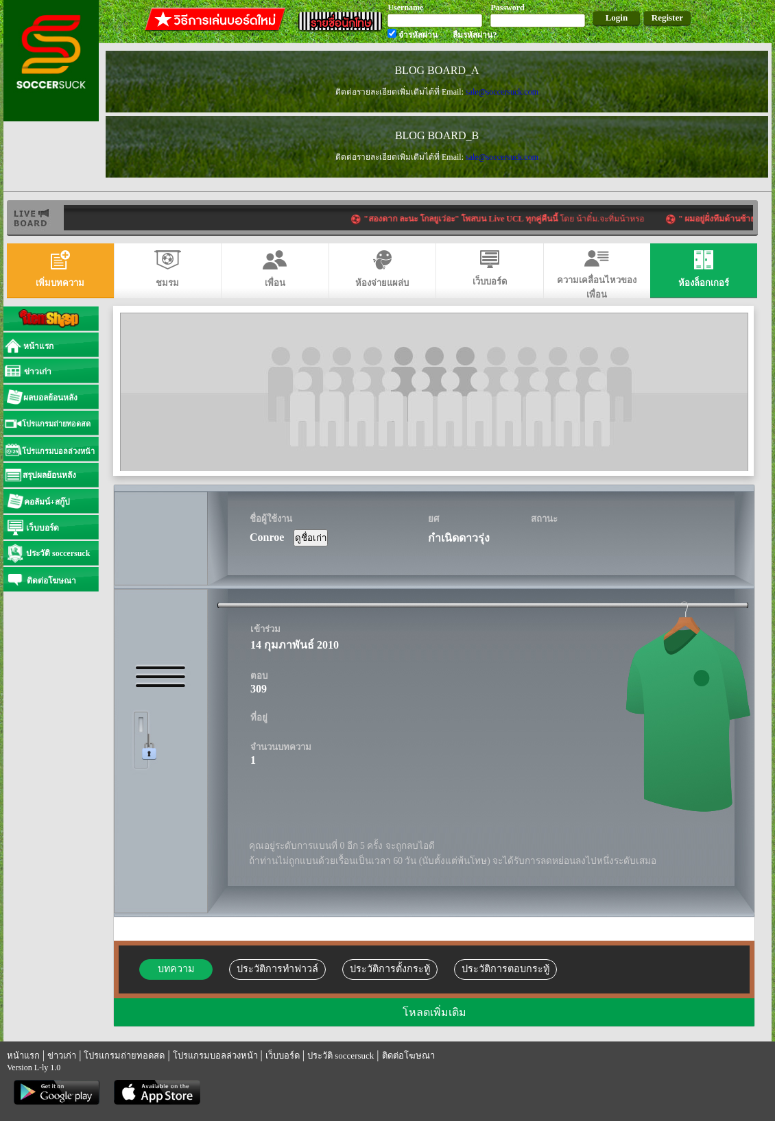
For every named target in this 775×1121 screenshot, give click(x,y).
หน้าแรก (23, 1055)
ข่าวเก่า (61, 1055)
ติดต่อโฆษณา (408, 1055)
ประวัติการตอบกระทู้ (505, 968)
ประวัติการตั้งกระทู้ (390, 968)
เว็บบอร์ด (282, 1055)
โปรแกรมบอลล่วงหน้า (215, 1055)
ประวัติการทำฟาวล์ (277, 968)
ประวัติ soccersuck (340, 1055)
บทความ (176, 968)
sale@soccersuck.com (502, 92)
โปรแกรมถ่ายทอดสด (124, 1055)
